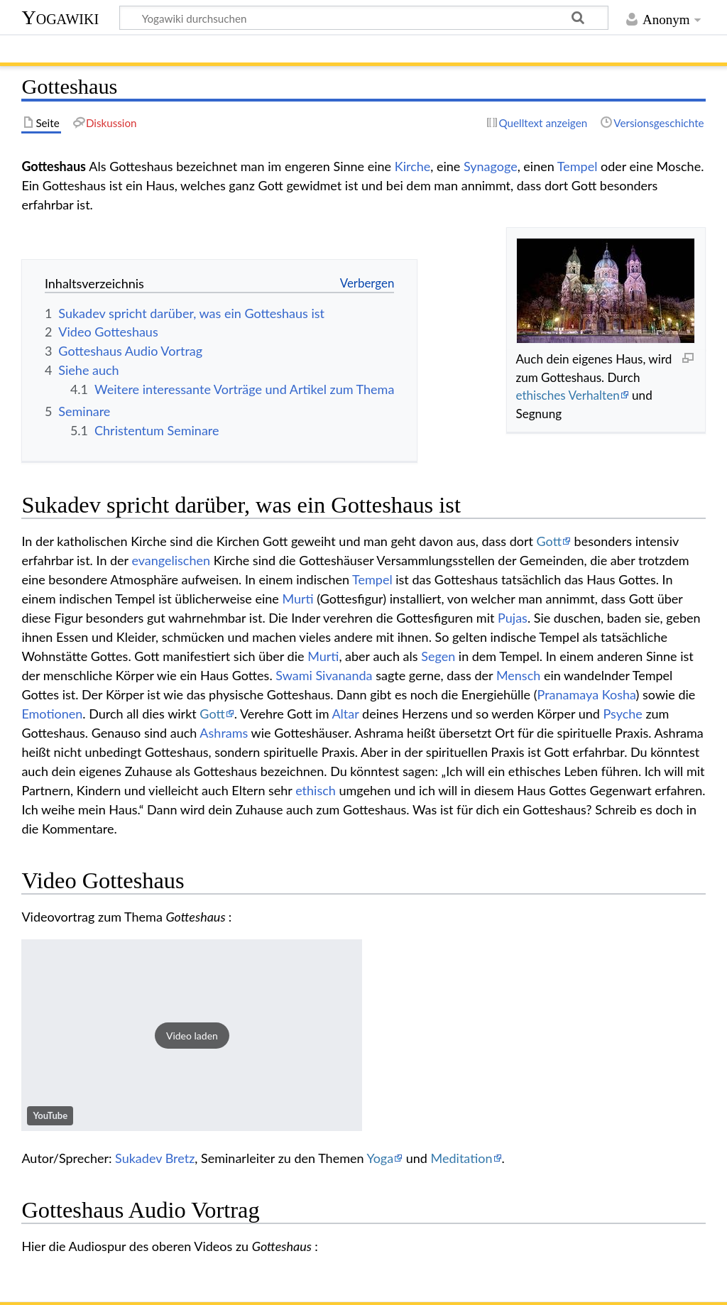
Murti (297, 598)
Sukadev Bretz (155, 1158)
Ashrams (223, 733)
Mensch (518, 675)
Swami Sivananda (323, 675)
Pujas (513, 618)
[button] (191, 1035)
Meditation (462, 1158)
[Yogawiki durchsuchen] (364, 17)
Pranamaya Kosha (586, 694)
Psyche (622, 713)
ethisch (315, 790)
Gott (549, 541)
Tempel (577, 166)
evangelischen (170, 560)
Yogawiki (60, 17)
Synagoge (491, 166)
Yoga (379, 1158)
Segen (438, 656)
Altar (345, 713)
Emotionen (51, 713)
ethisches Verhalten (567, 395)
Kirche (413, 166)
